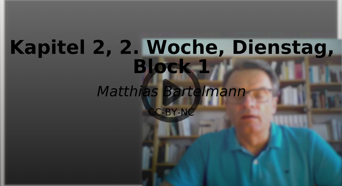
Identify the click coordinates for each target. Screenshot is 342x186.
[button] (171, 93)
